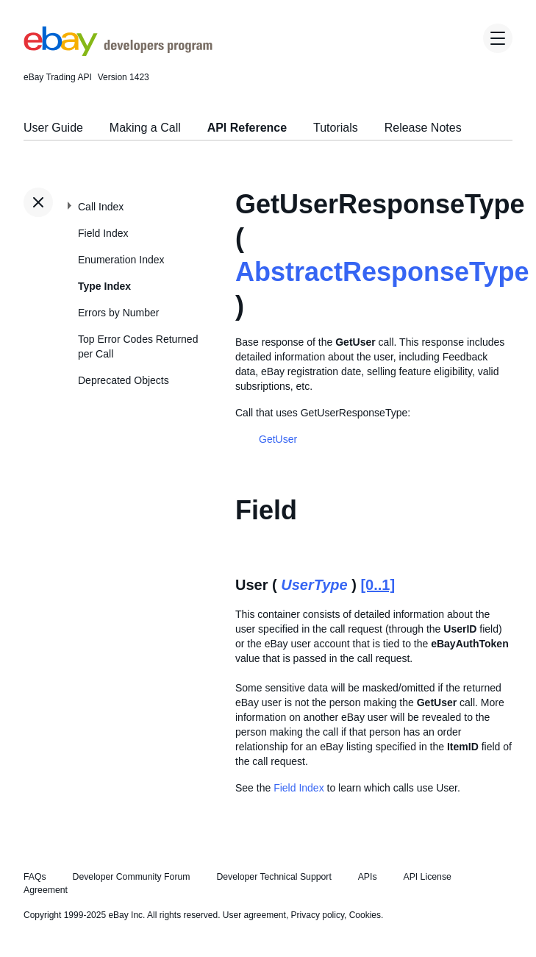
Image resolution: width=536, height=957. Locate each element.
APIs (367, 877)
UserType (314, 585)
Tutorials (335, 127)
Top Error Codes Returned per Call (138, 346)
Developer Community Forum (131, 877)
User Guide (53, 127)
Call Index (101, 207)
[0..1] (377, 585)
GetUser (278, 439)
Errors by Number (118, 313)
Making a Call (145, 127)
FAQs (35, 877)
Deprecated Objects (123, 380)
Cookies (365, 915)
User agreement (254, 915)
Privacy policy (317, 915)
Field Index (103, 233)
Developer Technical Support (273, 877)
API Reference (247, 127)
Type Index (104, 286)
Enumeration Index (121, 260)
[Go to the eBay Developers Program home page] (118, 52)
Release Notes (423, 127)
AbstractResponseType (382, 272)
